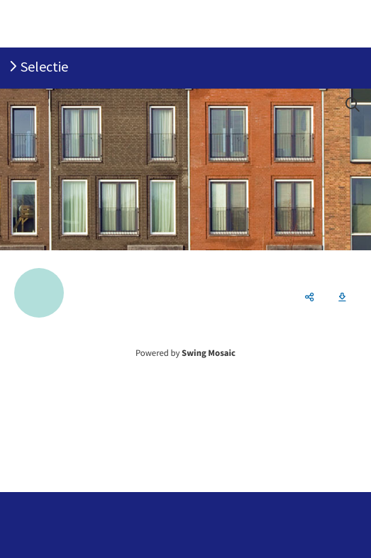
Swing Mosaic (209, 353)
